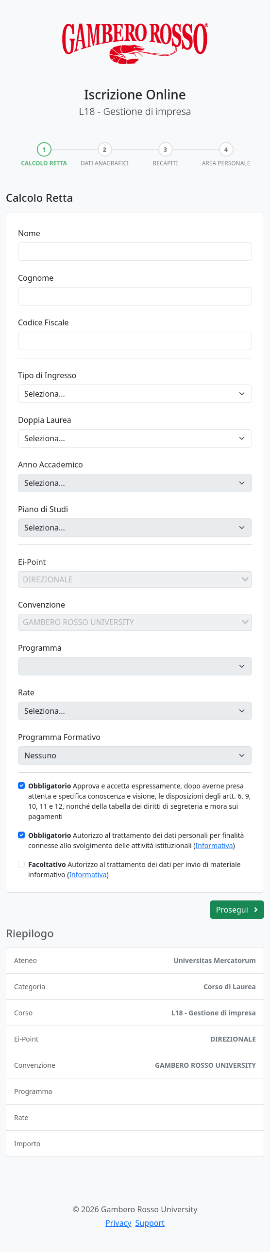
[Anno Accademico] (135, 483)
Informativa (214, 845)
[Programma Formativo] (135, 755)
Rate (26, 692)
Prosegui (237, 909)
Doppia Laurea (44, 420)
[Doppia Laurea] (135, 438)
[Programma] (135, 666)
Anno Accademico (50, 464)
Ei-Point (32, 562)
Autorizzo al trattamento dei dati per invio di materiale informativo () (134, 869)
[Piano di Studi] (135, 527)
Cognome (35, 278)
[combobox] (135, 579)
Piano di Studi (43, 509)
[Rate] (135, 711)
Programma (40, 647)
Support (149, 1223)
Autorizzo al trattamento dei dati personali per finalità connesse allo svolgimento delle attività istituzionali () (136, 840)
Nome (29, 233)
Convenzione (41, 604)
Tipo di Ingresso (47, 375)
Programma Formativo (59, 737)
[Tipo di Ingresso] (135, 394)
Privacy (118, 1223)
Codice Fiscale (43, 322)
